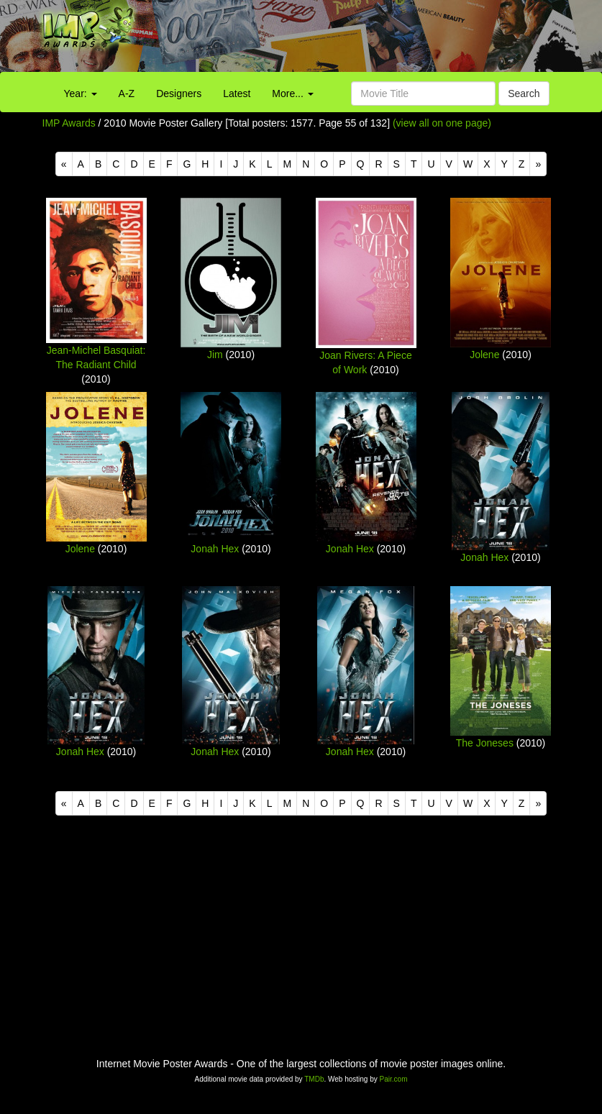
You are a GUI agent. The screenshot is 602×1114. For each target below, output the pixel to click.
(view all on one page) (442, 123)
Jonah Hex (215, 548)
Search (523, 93)
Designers (178, 93)
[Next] (538, 164)
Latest (236, 93)
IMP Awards (69, 123)
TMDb (314, 1079)
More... (292, 93)
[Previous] (64, 164)
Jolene (484, 354)
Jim (215, 354)
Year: (80, 93)
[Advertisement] (376, 40)
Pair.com (394, 1079)
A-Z (127, 93)
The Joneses (485, 743)
